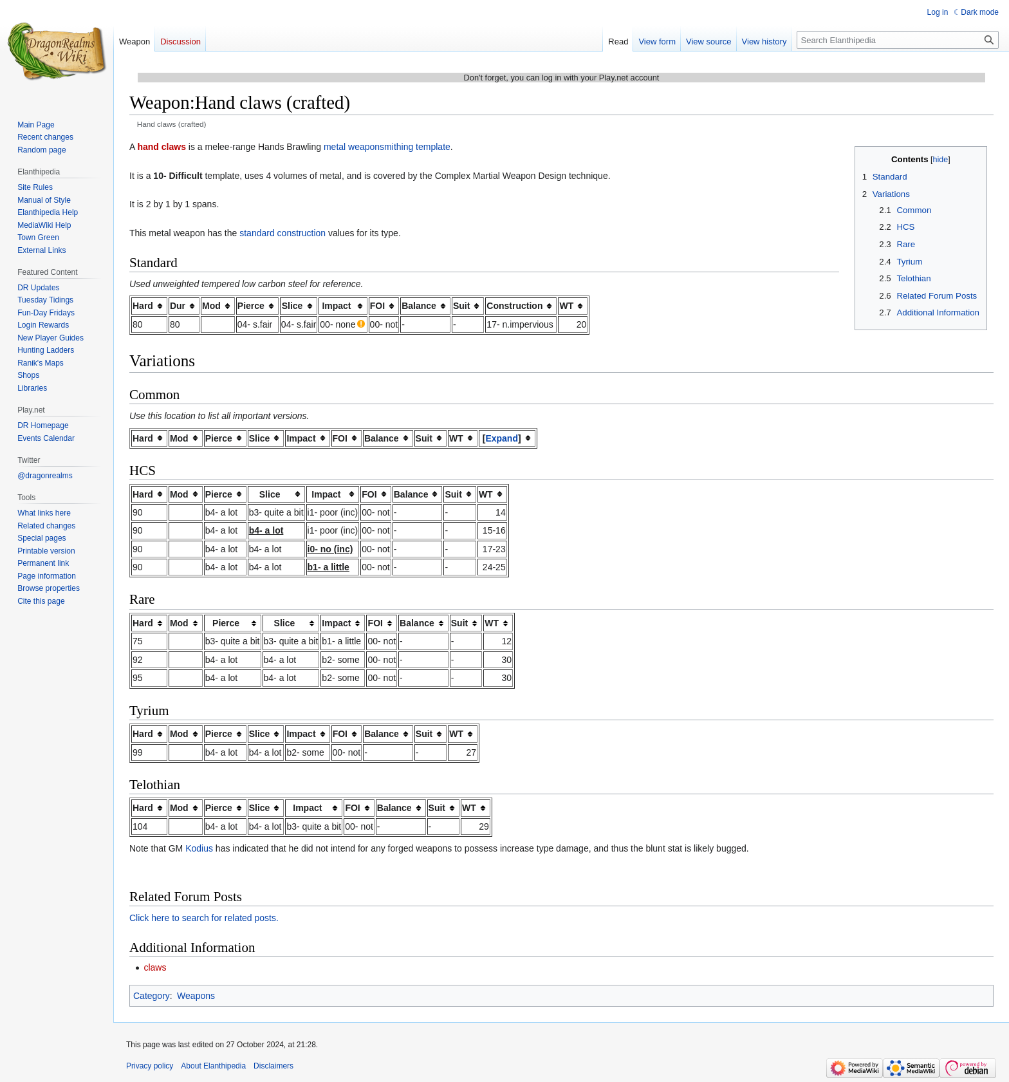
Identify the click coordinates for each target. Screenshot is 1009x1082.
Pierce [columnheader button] (250, 306)
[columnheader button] (507, 438)
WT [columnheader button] (566, 306)
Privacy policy (149, 1065)
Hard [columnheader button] (143, 306)
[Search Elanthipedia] (898, 40)
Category (151, 996)
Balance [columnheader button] (419, 306)
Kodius (199, 848)
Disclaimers (273, 1065)
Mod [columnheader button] (211, 306)
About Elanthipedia (213, 1065)
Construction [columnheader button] (514, 306)
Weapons (196, 996)
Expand (501, 438)
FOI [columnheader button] (377, 306)
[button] (502, 438)
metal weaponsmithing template (387, 147)
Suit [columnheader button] (461, 306)
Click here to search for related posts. (204, 918)
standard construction (282, 233)
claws (154, 967)
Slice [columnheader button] (292, 306)
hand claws (161, 147)
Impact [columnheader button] (336, 306)
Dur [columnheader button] (177, 306)
